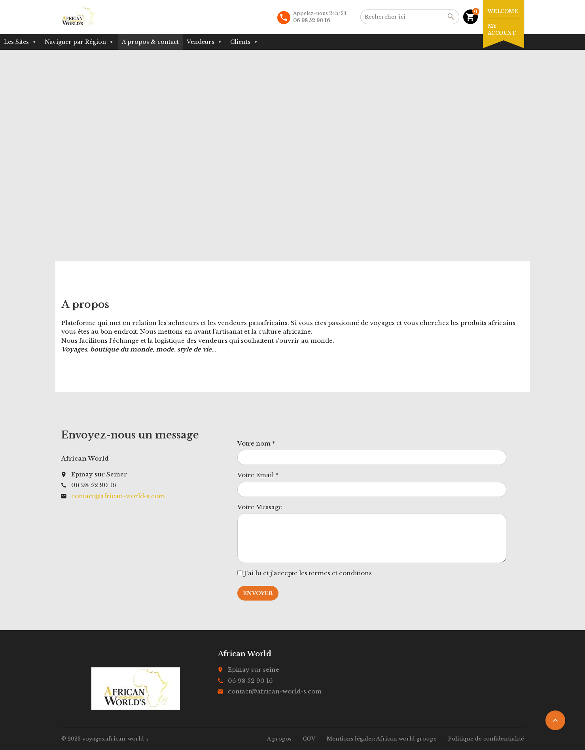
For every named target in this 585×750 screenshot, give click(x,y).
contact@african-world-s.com (118, 496)
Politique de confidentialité (486, 738)
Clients (244, 42)
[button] (34, 42)
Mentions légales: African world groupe (382, 738)
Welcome (503, 11)
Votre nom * (256, 443)
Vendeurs (204, 42)
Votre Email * (257, 475)
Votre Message (259, 507)
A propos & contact (150, 41)
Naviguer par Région (79, 42)
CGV (309, 738)
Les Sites (20, 42)
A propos (279, 738)
